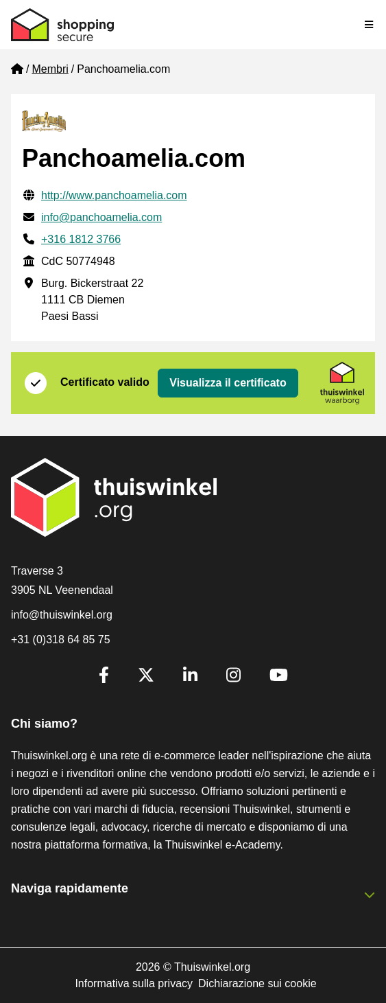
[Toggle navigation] (369, 25)
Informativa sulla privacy (134, 983)
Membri (50, 69)
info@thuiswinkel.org (61, 615)
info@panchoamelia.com (101, 217)
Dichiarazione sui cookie (257, 983)
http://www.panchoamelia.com (114, 195)
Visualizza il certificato (227, 383)
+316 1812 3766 (81, 239)
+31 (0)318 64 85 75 (60, 639)
